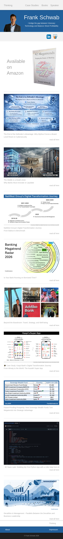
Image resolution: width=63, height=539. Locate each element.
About (7, 530)
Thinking (8, 5)
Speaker (54, 5)
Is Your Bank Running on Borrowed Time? (20, 278)
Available (16, 61)
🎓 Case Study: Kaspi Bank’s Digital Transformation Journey (27, 366)
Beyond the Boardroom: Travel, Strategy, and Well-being (26, 323)
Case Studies (32, 5)
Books (45, 5)
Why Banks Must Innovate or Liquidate (19, 183)
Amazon (15, 73)
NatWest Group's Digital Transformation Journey (23, 228)
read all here (54, 519)
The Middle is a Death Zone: (15, 180)
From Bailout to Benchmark (14, 231)
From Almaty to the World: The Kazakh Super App (23, 368)
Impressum (53, 530)
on (9, 67)
